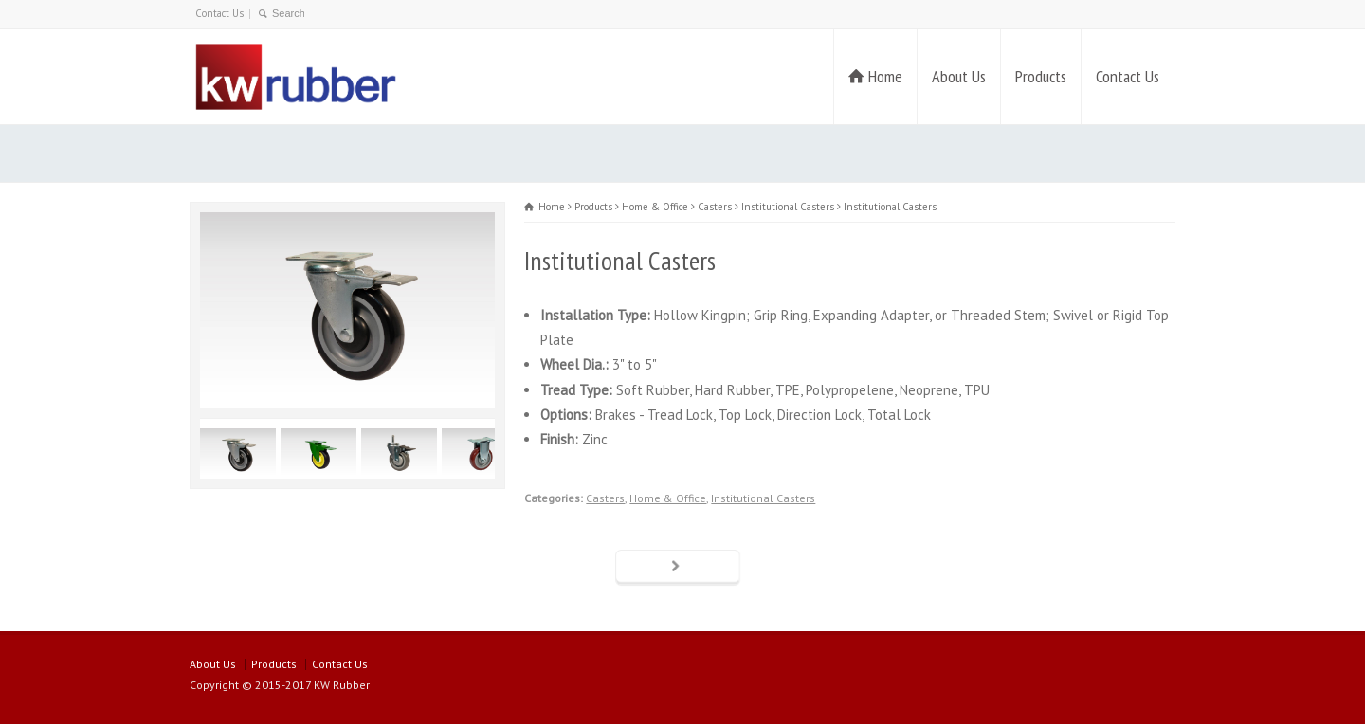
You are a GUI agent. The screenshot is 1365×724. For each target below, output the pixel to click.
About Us (959, 76)
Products (1040, 76)
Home (885, 76)
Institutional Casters (763, 498)
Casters (605, 498)
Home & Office (667, 498)
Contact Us (219, 13)
